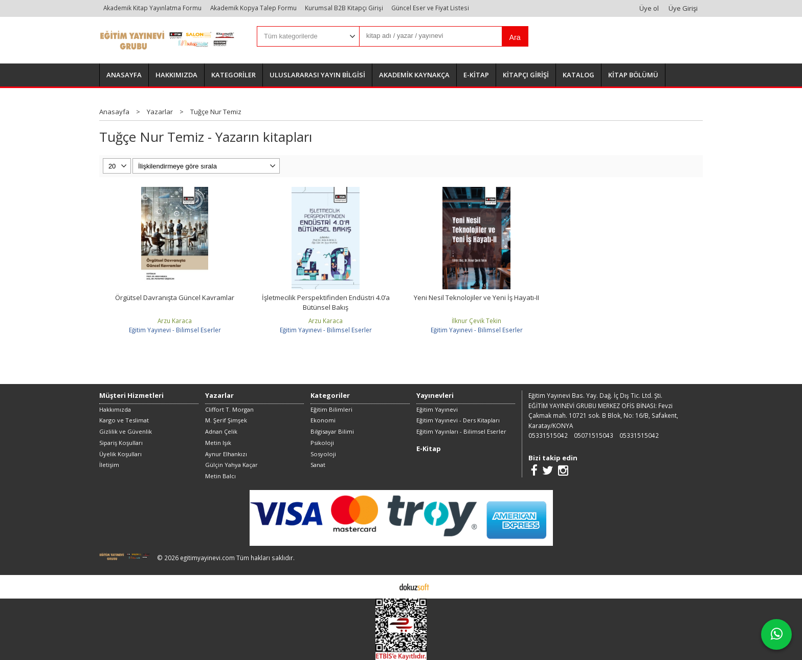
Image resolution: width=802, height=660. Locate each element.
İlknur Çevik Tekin (476, 320)
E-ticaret (384, 586)
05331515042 (548, 435)
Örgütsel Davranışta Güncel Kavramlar (174, 297)
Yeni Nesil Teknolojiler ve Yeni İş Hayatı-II (476, 297)
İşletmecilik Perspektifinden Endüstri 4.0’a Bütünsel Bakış (326, 302)
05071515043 (593, 435)
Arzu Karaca (175, 320)
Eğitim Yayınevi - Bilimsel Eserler (175, 330)
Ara (514, 37)
